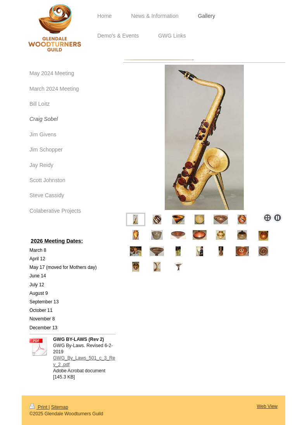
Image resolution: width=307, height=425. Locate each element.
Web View (267, 406)
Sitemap (59, 407)
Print (38, 407)
